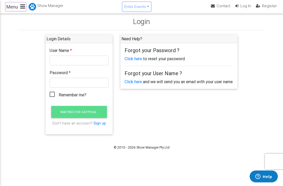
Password (59, 77)
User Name (59, 54)
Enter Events (135, 8)
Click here (133, 63)
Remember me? (72, 99)
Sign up (100, 127)
